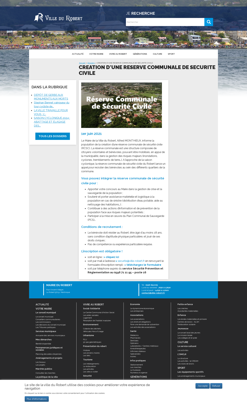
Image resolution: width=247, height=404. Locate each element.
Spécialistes (135, 354)
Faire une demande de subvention (144, 324)
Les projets (40, 365)
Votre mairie (96, 54)
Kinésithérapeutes (138, 348)
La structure (183, 358)
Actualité (77, 54)
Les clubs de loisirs (186, 364)
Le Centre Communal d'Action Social (98, 312)
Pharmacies (135, 338)
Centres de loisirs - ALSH (188, 322)
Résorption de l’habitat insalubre (97, 320)
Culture (157, 54)
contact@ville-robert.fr (153, 293)
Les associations (137, 319)
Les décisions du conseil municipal (51, 325)
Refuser (216, 386)
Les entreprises (136, 311)
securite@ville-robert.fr (131, 260)
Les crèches (183, 308)
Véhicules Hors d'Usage (93, 331)
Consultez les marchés (45, 373)
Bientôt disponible (43, 344)
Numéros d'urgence (138, 372)
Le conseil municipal (44, 317)
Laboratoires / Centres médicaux (144, 346)
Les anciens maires (91, 353)
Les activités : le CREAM (188, 361)
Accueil (82, 63)
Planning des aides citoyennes (49, 354)
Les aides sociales (90, 315)
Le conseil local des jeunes (189, 333)
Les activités (88, 369)
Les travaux (41, 362)
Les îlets (86, 355)
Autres (133, 356)
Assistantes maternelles (188, 311)
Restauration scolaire (186, 324)
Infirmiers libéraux (138, 351)
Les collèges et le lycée (187, 338)
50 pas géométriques (92, 342)
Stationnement (136, 365)
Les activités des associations (142, 327)
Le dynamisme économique (142, 308)
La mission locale (185, 335)
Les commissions (43, 322)
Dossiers (91, 63)
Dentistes (134, 340)
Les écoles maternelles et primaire (192, 319)
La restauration (89, 366)
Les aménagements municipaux (191, 376)
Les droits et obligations (140, 322)
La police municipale (92, 380)
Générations (140, 54)
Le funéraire (135, 370)
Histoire (86, 350)
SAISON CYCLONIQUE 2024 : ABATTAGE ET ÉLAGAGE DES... (52, 121)
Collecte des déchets (92, 329)
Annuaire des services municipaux (50, 335)
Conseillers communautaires (48, 319)
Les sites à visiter (90, 372)
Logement (87, 318)
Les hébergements (91, 364)
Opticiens (134, 343)
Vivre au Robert (118, 54)
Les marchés (135, 367)
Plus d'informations (37, 399)
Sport (171, 54)
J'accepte (203, 386)
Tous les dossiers (53, 136)
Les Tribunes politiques (46, 327)
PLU (85, 339)
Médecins (134, 335)
